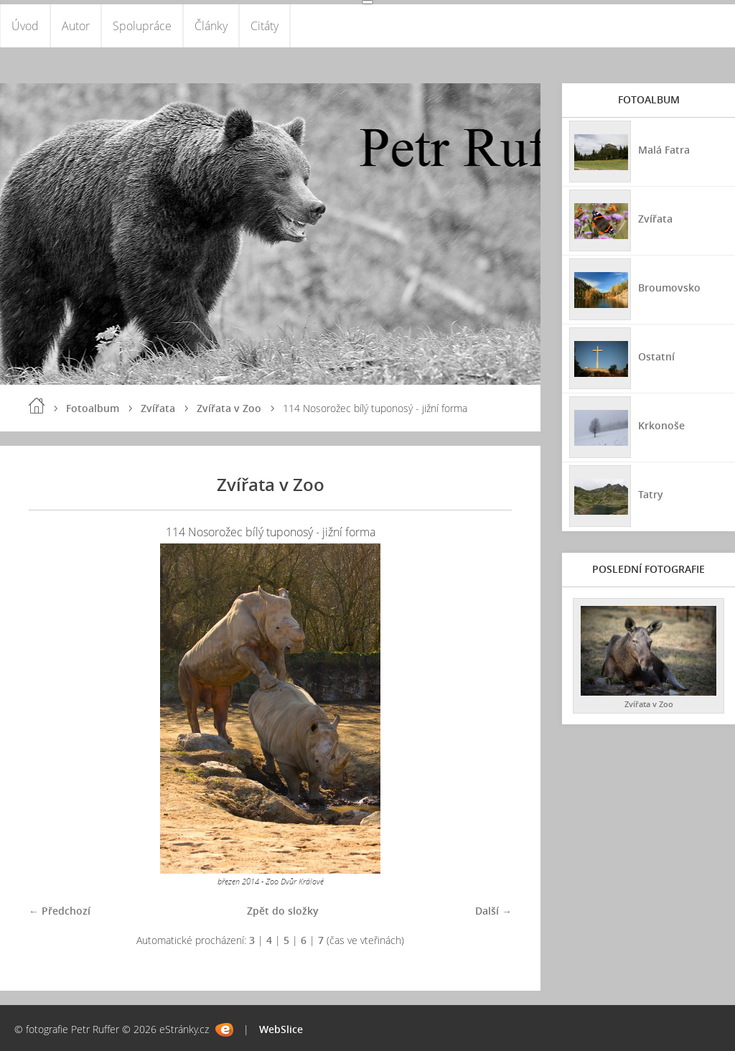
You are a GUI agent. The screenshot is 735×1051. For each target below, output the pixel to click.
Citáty (264, 26)
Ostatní (656, 356)
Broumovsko (669, 287)
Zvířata (158, 408)
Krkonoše (661, 425)
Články (211, 26)
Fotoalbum (92, 408)
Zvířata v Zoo (229, 408)
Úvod (25, 26)
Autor (76, 26)
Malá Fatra (664, 150)
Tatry (650, 494)
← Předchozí (59, 910)
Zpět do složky (283, 910)
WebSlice (281, 1029)
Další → (493, 910)
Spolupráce (142, 26)
